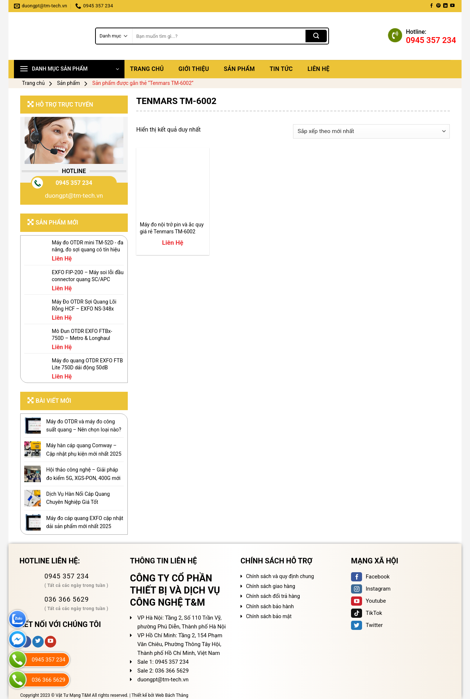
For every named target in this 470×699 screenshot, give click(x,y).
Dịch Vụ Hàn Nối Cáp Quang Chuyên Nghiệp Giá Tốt (78, 498)
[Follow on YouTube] (452, 5)
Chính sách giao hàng (270, 586)
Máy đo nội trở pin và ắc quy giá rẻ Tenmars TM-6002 (172, 228)
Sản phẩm (239, 68)
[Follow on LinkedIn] (445, 5)
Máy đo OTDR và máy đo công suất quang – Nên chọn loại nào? (83, 426)
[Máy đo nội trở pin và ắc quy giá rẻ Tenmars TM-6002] (173, 184)
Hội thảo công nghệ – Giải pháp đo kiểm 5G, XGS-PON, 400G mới (83, 474)
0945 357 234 (73, 182)
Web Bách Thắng (171, 695)
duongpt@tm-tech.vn (74, 195)
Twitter (367, 625)
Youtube (368, 601)
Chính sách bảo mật (269, 616)
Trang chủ (147, 68)
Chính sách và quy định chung (280, 576)
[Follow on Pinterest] (438, 5)
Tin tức (281, 68)
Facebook (370, 576)
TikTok (366, 613)
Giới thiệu (193, 68)
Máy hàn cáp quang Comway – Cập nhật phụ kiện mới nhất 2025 (84, 449)
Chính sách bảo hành (270, 606)
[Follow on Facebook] (431, 5)
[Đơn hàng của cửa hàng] (371, 131)
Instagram (371, 588)
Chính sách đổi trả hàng (273, 596)
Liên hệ (318, 68)
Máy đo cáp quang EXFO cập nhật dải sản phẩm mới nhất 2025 (84, 522)
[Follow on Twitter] (38, 642)
